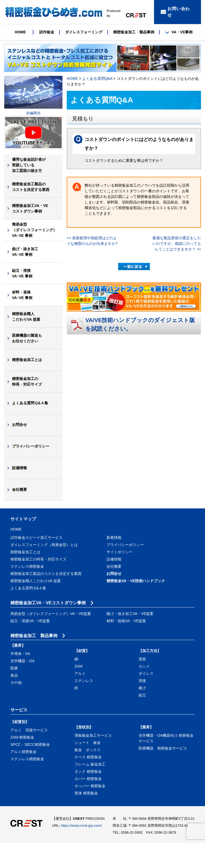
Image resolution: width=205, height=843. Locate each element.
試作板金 (46, 32)
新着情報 (114, 537)
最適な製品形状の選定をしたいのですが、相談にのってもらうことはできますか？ (176, 243)
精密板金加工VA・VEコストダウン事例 (30, 208)
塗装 (142, 659)
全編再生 (33, 113)
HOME (20, 32)
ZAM (78, 666)
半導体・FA (20, 654)
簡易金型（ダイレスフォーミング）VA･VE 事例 (34, 230)
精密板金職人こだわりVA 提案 (26, 316)
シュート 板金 (87, 742)
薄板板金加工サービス (93, 735)
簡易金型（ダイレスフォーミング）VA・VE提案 (50, 613)
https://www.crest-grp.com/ (81, 826)
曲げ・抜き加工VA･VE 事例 (25, 252)
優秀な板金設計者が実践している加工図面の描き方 (29, 165)
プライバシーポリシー (30, 446)
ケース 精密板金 (88, 757)
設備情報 (19, 468)
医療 (14, 668)
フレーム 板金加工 (89, 764)
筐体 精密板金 (86, 793)
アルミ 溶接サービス (29, 730)
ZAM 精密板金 (22, 737)
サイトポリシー (120, 552)
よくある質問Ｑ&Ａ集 (30, 403)
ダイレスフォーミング (83, 32)
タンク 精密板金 (88, 771)
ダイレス (146, 673)
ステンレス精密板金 (27, 566)
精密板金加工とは (27, 360)
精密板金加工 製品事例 (33, 635)
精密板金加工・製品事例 (133, 32)
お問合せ (19, 424)
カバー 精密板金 (88, 779)
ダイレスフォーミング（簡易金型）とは (44, 545)
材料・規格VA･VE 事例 (22, 295)
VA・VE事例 (178, 32)
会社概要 (19, 489)
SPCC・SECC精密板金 (30, 744)
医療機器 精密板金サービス (163, 748)
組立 (142, 695)
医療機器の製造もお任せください (27, 338)
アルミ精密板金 (23, 752)
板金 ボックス (87, 750)
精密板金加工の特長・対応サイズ (27, 381)
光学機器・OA (22, 661)
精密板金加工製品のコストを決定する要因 (30, 187)
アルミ (80, 673)
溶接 (142, 681)
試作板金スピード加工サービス (36, 537)
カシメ (144, 666)
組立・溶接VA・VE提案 (30, 621)
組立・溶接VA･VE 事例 (22, 273)
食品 (14, 675)
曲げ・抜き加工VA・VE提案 (130, 613)
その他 (16, 682)
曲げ (142, 688)
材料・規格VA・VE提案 (126, 621)
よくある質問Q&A (97, 78)
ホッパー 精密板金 (89, 786)
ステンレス (83, 681)
